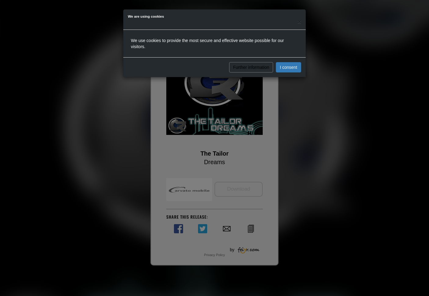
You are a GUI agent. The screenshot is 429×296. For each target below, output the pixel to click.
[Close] (299, 22)
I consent (288, 67)
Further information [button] (251, 67)
